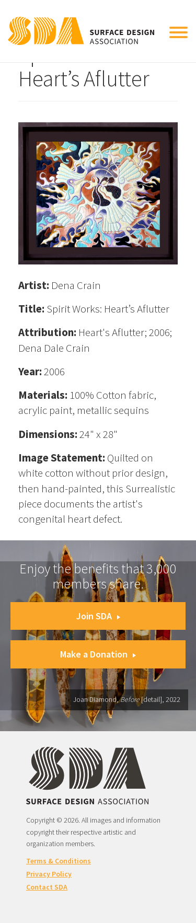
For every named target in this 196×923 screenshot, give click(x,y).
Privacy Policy (49, 874)
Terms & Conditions (58, 861)
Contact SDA (46, 887)
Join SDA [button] (98, 616)
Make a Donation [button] (98, 654)
